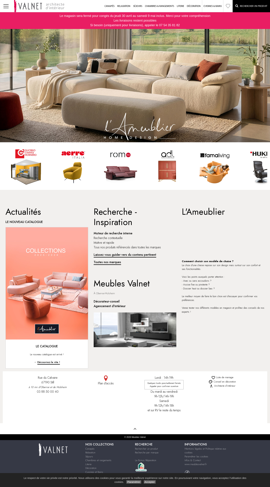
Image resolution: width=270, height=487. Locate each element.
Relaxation (123, 6)
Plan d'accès (106, 380)
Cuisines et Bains (94, 472)
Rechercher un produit (146, 449)
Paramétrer (134, 481)
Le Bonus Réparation (145, 460)
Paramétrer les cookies (196, 456)
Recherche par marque (146, 452)
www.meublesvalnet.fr (196, 464)
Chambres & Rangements (159, 6)
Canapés (110, 6)
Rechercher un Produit (251, 6)
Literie (180, 6)
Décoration (194, 6)
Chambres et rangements (98, 460)
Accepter (149, 481)
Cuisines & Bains (213, 6)
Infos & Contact (193, 460)
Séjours (137, 6)
